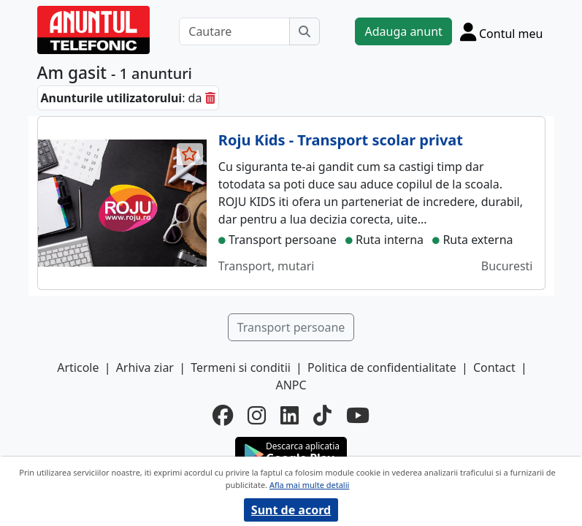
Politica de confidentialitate (381, 367)
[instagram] (257, 415)
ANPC (290, 385)
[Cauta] (304, 31)
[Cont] (502, 31)
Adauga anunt (403, 31)
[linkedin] (289, 415)
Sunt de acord (291, 510)
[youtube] (358, 415)
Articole (78, 367)
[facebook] (222, 415)
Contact (494, 367)
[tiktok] (322, 415)
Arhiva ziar (145, 367)
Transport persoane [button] (291, 327)
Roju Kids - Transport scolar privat (340, 140)
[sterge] (210, 98)
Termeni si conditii (241, 367)
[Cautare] (234, 31)
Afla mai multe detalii (309, 484)
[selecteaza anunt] (190, 154)
